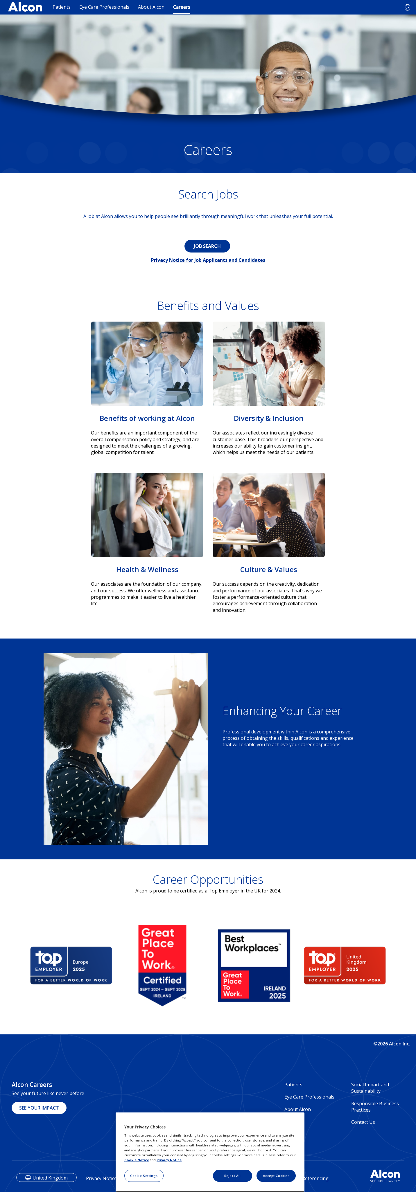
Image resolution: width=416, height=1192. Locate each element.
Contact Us (363, 1122)
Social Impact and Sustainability (370, 1087)
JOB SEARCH (207, 246)
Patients (62, 7)
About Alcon (151, 7)
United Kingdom (50, 1178)
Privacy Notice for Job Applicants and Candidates (208, 260)
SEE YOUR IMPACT (39, 1108)
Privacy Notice (169, 1160)
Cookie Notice (136, 1160)
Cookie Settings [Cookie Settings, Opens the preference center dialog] (144, 1175)
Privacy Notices (102, 1178)
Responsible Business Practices (375, 1106)
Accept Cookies (276, 1175)
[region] (210, 1152)
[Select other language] (407, 7)
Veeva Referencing (308, 1178)
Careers (181, 7)
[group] (71, 966)
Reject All (232, 1175)
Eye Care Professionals (104, 7)
